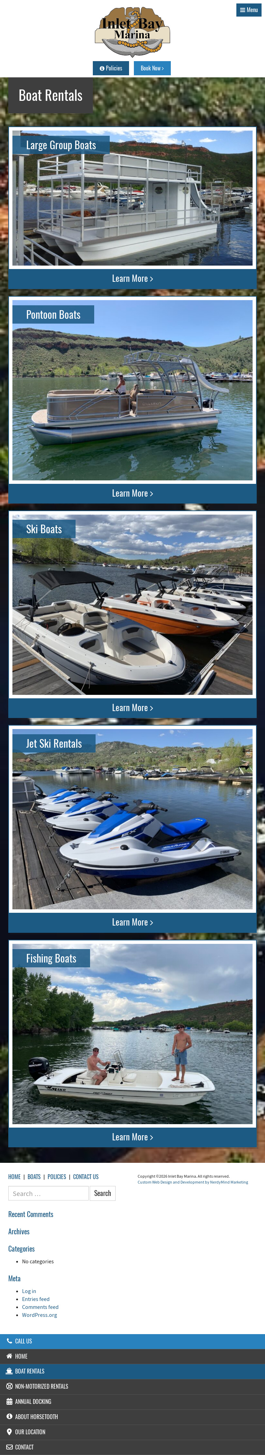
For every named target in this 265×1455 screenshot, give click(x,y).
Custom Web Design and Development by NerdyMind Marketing (193, 1182)
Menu (249, 10)
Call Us (18, 1341)
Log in (29, 1291)
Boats (34, 1176)
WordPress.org (39, 1314)
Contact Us (86, 1176)
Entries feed (36, 1298)
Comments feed (40, 1306)
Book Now (152, 68)
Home (14, 1176)
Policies (111, 68)
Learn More (132, 278)
